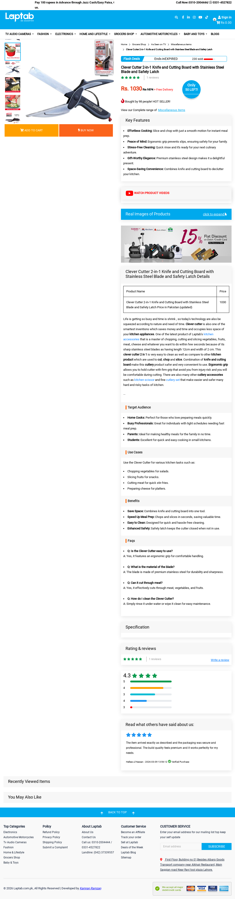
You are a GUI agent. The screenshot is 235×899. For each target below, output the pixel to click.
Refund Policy (51, 832)
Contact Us (89, 837)
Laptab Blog (128, 852)
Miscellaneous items (171, 110)
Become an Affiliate (133, 832)
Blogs (215, 34)
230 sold (197, 59)
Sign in (225, 17)
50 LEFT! (191, 89)
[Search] (196, 846)
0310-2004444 (198, 2)
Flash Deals (131, 59)
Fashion (43, 34)
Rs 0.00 (226, 22)
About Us (87, 832)
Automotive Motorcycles (159, 34)
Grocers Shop (124, 34)
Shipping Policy (52, 842)
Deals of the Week (132, 847)
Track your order (131, 837)
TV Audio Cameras (18, 34)
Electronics (64, 34)
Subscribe (216, 846)
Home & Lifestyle (13, 852)
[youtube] (200, 17)
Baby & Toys (10, 862)
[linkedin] (188, 17)
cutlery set (173, 380)
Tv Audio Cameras (14, 842)
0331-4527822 (220, 2)
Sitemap (126, 857)
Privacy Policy (51, 837)
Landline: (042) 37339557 (98, 852)
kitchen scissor (144, 380)
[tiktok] (206, 17)
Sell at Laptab (129, 842)
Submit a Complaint (55, 847)
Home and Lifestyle (93, 34)
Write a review (220, 660)
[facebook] (183, 17)
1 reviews (153, 77)
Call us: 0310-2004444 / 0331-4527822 (97, 845)
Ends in (159, 59)
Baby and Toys (194, 34)
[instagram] (194, 17)
